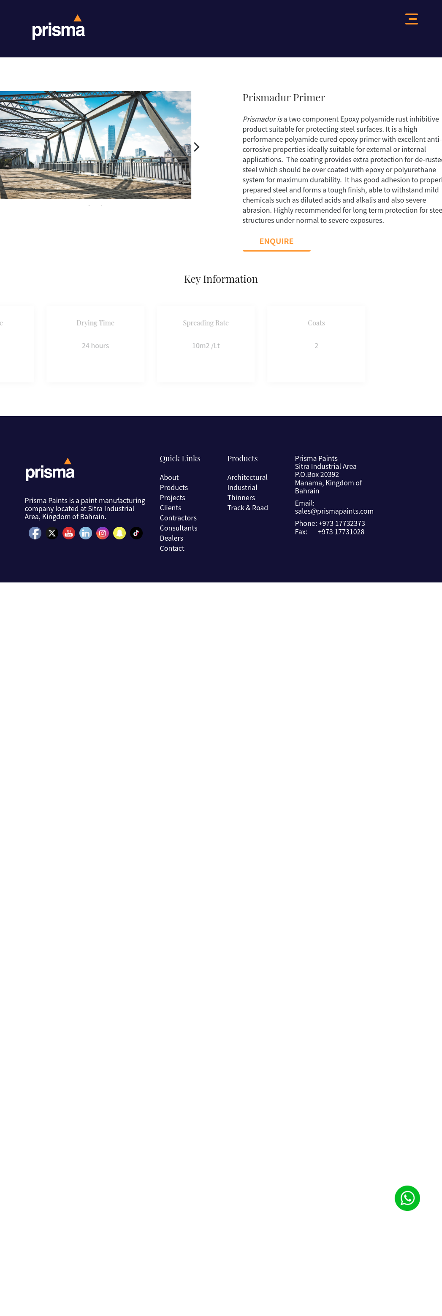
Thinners (241, 497)
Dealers (171, 538)
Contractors (178, 517)
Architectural (247, 477)
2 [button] (83, 205)
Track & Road (247, 507)
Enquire (296, 240)
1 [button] (70, 205)
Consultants (178, 528)
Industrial (242, 487)
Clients (170, 507)
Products (174, 487)
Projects (172, 497)
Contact (172, 548)
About (169, 477)
